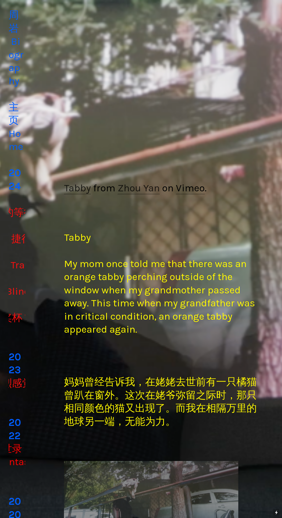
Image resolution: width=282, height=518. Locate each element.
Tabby (77, 188)
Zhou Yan (139, 188)
